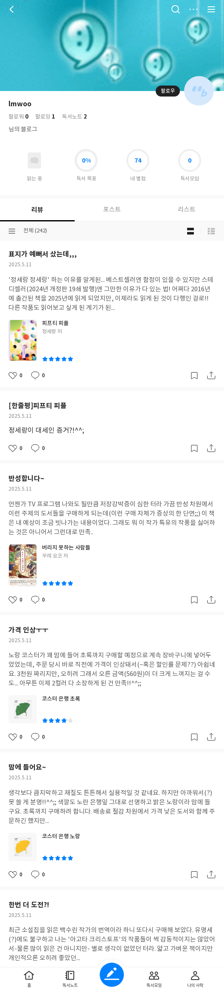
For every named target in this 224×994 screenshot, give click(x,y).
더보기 (193, 9)
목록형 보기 (211, 231)
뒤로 (12, 9)
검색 (175, 9)
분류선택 (12, 231)
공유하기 (211, 375)
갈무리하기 (194, 375)
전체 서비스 (211, 9)
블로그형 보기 (190, 231)
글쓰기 (112, 975)
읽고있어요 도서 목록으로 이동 (34, 160)
